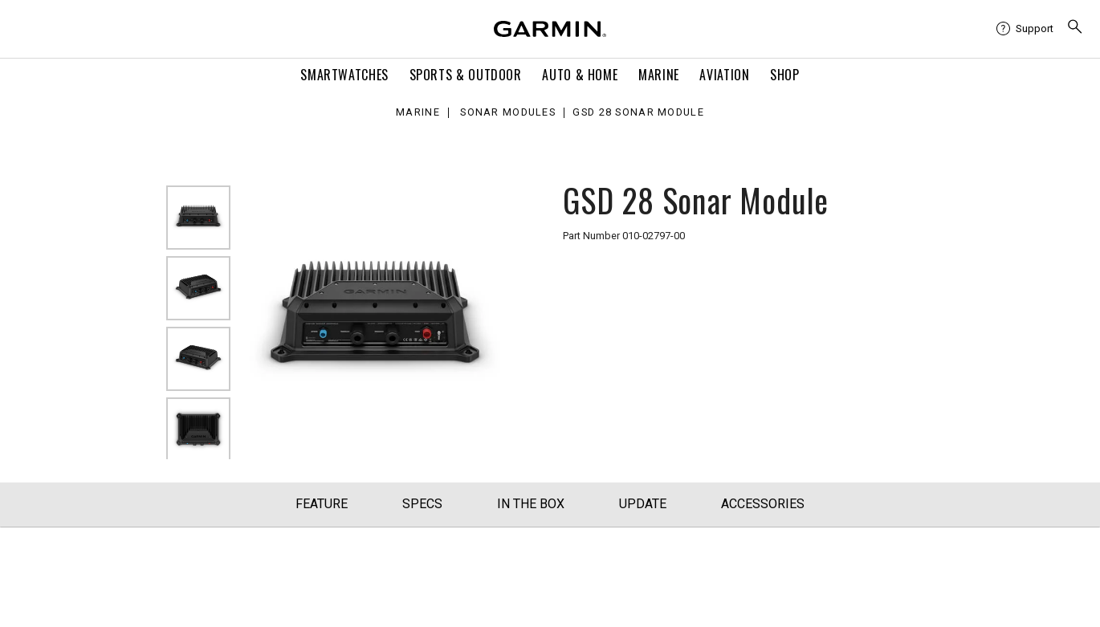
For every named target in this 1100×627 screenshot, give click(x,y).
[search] (1075, 28)
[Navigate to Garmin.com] (550, 29)
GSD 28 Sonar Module (637, 113)
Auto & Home (579, 74)
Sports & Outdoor (465, 74)
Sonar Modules (508, 113)
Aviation (724, 74)
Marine (658, 74)
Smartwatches (344, 74)
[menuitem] (1024, 29)
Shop (785, 74)
